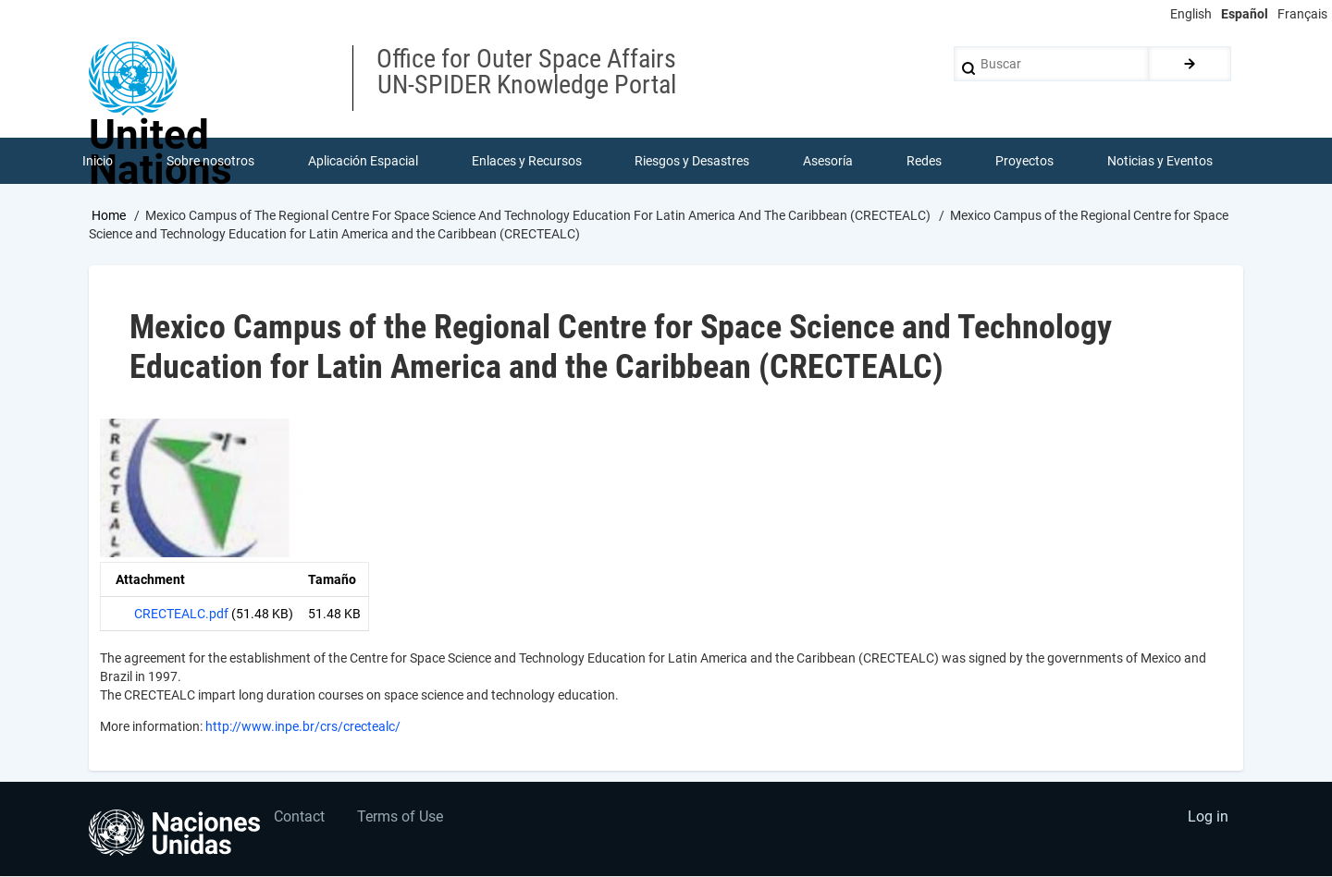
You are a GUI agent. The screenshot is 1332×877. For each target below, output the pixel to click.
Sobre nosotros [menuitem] (210, 160)
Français (1302, 13)
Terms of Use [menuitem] (401, 817)
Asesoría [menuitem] (828, 160)
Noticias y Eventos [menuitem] (1160, 160)
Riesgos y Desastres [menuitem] (692, 160)
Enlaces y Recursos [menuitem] (527, 160)
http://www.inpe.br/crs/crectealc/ (303, 727)
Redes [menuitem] (924, 160)
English (1191, 13)
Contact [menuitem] (300, 817)
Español (1244, 13)
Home (109, 215)
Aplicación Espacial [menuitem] (363, 160)
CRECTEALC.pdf (181, 614)
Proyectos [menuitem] (1024, 160)
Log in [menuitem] (1208, 817)
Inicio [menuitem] (97, 160)
